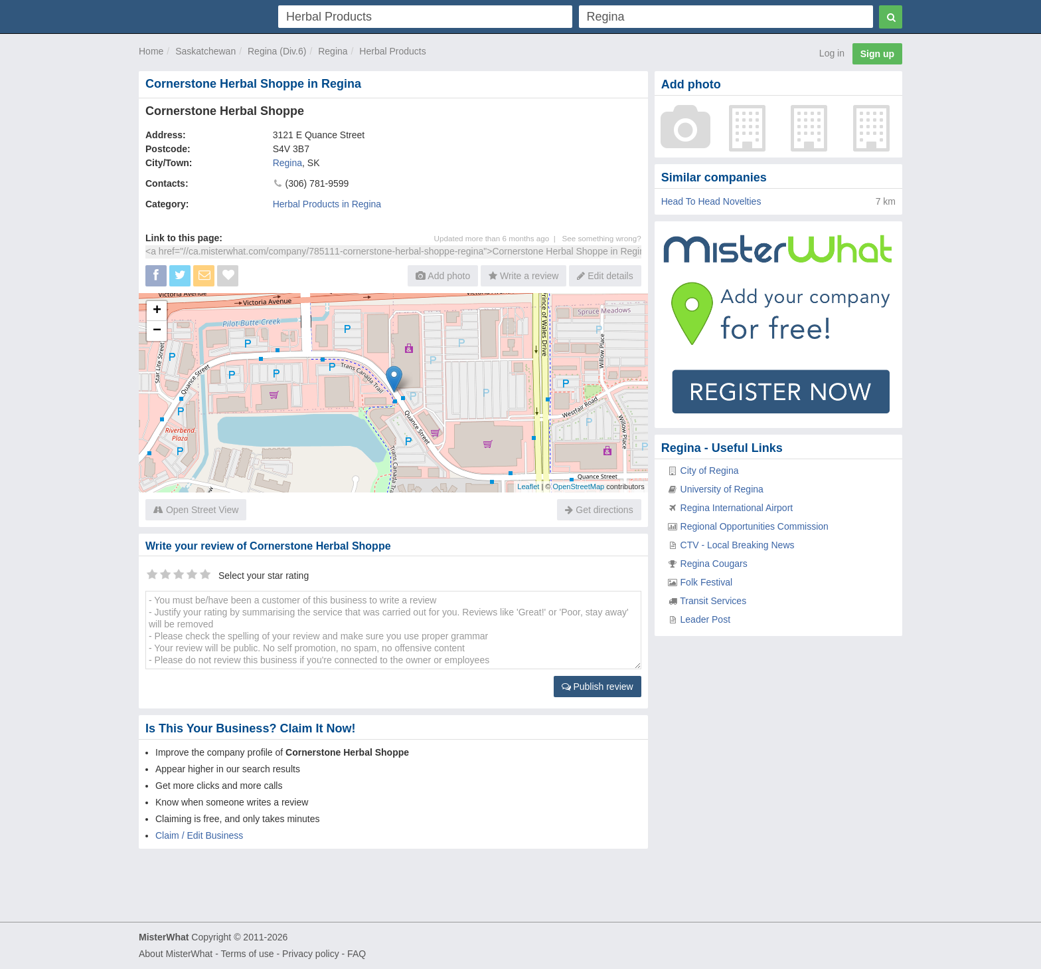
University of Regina (722, 489)
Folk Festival (707, 582)
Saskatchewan (205, 51)
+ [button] (157, 311)
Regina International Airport (737, 507)
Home (151, 51)
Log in (831, 53)
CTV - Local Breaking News (738, 545)
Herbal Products (392, 51)
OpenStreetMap (578, 486)
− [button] (157, 331)
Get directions (599, 509)
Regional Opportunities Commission (755, 526)
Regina (332, 51)
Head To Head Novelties (711, 201)
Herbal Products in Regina (327, 204)
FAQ (356, 953)
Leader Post (706, 619)
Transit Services (713, 600)
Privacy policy (310, 953)
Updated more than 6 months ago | (498, 238)
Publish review (597, 686)
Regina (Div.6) (277, 51)
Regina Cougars (714, 563)
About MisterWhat (175, 953)
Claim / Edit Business (199, 835)
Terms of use (247, 953)
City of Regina (710, 470)
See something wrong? (601, 238)
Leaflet (528, 486)
